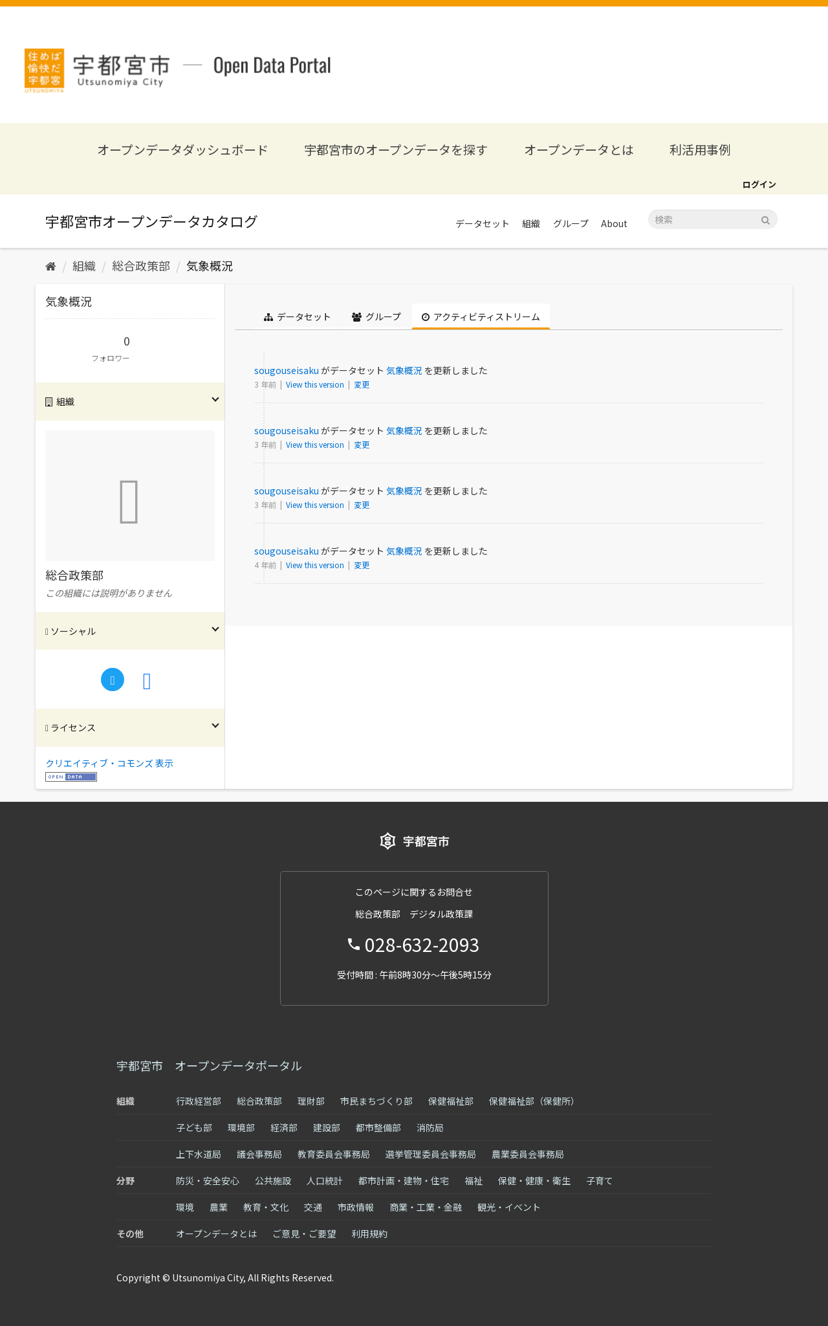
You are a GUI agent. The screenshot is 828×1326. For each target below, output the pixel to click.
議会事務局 (259, 1153)
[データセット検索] (713, 219)
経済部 (284, 1127)
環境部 (241, 1127)
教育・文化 (266, 1206)
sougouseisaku (286, 370)
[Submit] (765, 218)
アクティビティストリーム (481, 316)
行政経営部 (198, 1100)
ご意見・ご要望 (304, 1233)
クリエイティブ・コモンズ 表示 (109, 763)
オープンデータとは (579, 149)
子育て (599, 1180)
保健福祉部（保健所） (534, 1100)
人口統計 (325, 1180)
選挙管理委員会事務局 (431, 1153)
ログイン (759, 184)
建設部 (326, 1127)
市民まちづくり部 (376, 1100)
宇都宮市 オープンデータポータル (209, 1065)
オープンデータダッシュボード (182, 149)
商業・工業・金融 (425, 1206)
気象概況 (209, 265)
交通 (313, 1206)
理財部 (311, 1100)
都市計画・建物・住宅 (403, 1180)
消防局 (430, 1127)
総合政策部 (141, 265)
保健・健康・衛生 (534, 1180)
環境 (185, 1206)
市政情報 (356, 1206)
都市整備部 (378, 1127)
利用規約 (369, 1233)
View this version (316, 384)
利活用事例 (700, 149)
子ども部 (194, 1127)
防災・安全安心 (207, 1180)
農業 (219, 1206)
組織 (531, 223)
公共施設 (273, 1180)
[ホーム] (50, 265)
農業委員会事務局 (528, 1153)
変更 (361, 384)
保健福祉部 (451, 1100)
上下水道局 (198, 1153)
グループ (571, 223)
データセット (482, 223)
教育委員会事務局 (334, 1153)
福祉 (473, 1180)
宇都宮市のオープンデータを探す (396, 149)
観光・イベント (509, 1206)
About (614, 223)
